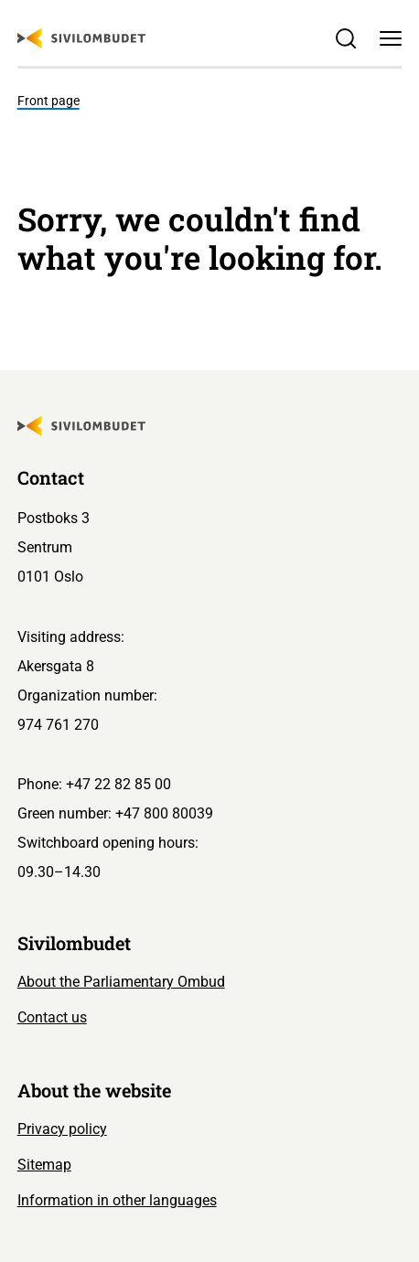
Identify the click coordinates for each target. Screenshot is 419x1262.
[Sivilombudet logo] (81, 38)
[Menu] (390, 38)
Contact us (52, 1017)
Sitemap (44, 1164)
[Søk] (346, 38)
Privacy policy (62, 1129)
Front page (48, 100)
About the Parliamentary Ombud (121, 981)
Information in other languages (117, 1200)
